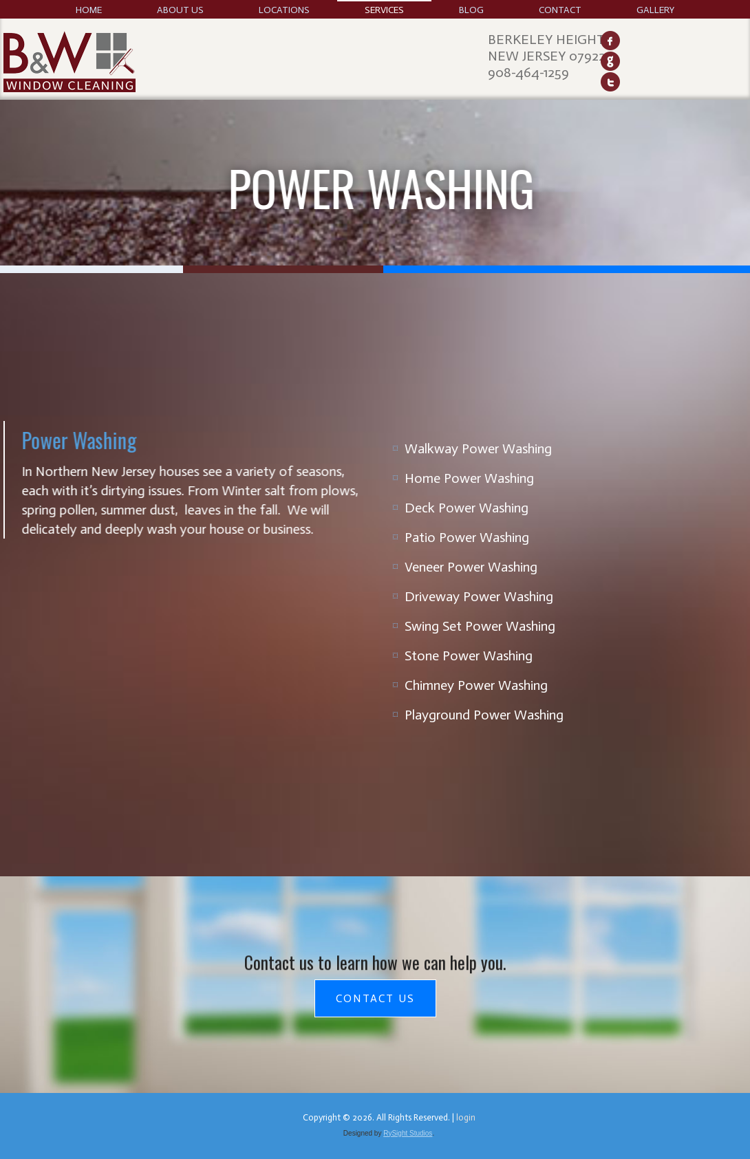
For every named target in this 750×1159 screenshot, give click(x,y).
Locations (284, 10)
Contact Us (375, 998)
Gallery (655, 10)
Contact (560, 10)
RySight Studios (407, 1133)
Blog (471, 10)
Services (384, 10)
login (465, 1117)
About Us (180, 10)
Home (89, 10)
